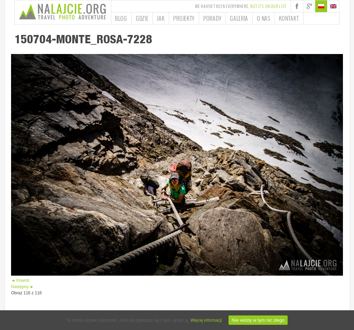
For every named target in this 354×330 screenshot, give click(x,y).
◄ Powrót (20, 280)
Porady (212, 18)
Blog (121, 18)
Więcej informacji (206, 320)
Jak (161, 18)
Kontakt (289, 18)
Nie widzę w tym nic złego (258, 320)
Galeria (239, 18)
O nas (263, 18)
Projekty (184, 18)
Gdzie (142, 18)
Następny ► (22, 286)
